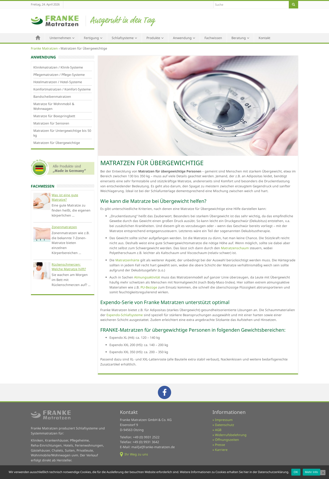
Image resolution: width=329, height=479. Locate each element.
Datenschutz (224, 425)
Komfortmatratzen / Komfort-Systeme (62, 89)
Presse (220, 444)
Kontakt (264, 38)
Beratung (238, 38)
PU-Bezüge (149, 287)
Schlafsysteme (123, 38)
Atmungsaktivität (147, 277)
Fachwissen (213, 38)
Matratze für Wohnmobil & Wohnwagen (53, 106)
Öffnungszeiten (227, 439)
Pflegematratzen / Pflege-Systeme (59, 74)
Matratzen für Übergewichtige (56, 142)
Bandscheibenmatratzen (52, 96)
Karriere (221, 449)
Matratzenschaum (235, 248)
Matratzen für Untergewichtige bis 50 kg (62, 133)
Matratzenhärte (127, 260)
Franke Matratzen (44, 48)
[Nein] (323, 472)
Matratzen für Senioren (51, 123)
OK (296, 472)
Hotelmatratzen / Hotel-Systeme (57, 82)
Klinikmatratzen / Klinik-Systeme (58, 67)
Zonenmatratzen (64, 227)
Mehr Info (311, 472)
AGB (218, 430)
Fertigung (91, 38)
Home (38, 38)
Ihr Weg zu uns (136, 454)
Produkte (153, 38)
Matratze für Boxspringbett (54, 116)
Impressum (224, 420)
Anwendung (182, 38)
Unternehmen (60, 38)
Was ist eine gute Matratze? (65, 197)
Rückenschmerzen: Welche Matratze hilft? (69, 266)
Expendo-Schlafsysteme (124, 315)
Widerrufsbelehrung (231, 435)
